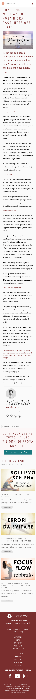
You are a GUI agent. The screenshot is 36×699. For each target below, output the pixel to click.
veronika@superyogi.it (11, 372)
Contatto (18, 665)
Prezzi (18, 656)
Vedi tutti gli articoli (11, 464)
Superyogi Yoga (16, 239)
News (18, 640)
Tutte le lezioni (18, 649)
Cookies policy (18, 631)
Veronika (18, 662)
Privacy (25, 629)
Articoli (18, 637)
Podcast (18, 643)
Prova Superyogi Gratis (18, 452)
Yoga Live (18, 646)
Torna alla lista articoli (11, 426)
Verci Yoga (12, 684)
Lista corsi (18, 653)
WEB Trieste (26, 690)
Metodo (18, 659)
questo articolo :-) (17, 170)
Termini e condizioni (14, 629)
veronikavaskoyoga (11, 245)
